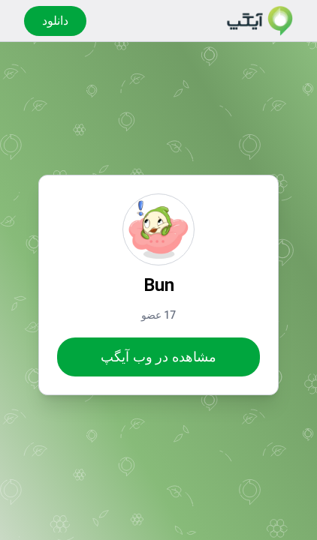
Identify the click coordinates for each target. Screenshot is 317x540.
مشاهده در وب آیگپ (158, 356)
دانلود (55, 21)
